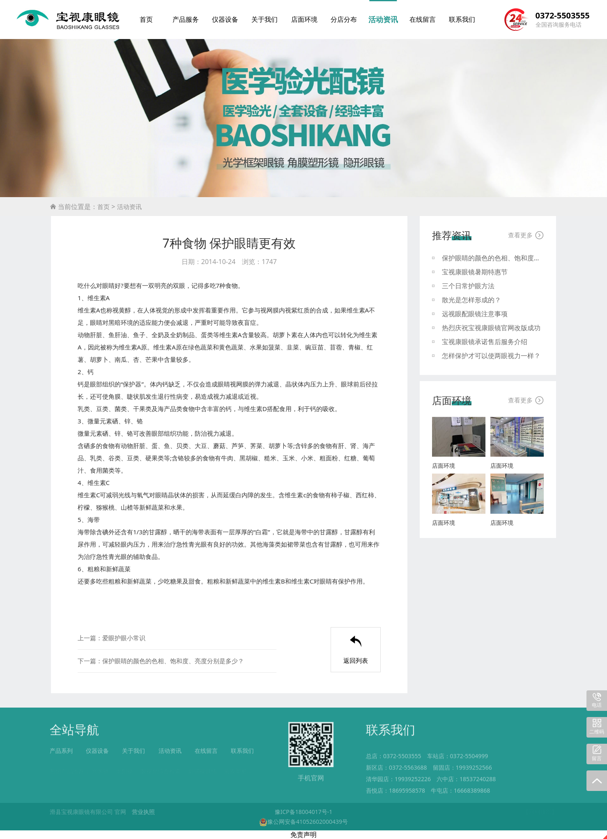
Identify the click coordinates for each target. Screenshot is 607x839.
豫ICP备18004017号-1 (304, 812)
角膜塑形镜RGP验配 (249, 766)
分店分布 (344, 19)
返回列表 (355, 649)
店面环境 (304, 19)
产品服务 (185, 19)
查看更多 (526, 235)
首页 (146, 19)
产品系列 (61, 755)
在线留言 (422, 19)
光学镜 (100, 766)
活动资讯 (383, 19)
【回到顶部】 (540, 812)
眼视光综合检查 (160, 766)
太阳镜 (124, 766)
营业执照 (143, 812)
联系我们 (462, 19)
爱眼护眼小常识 (123, 638)
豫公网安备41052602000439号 (303, 821)
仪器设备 (225, 19)
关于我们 (264, 19)
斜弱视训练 (202, 766)
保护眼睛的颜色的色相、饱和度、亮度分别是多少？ (173, 661)
